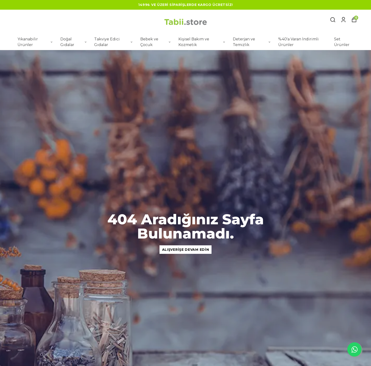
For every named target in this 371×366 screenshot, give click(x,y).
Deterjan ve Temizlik (252, 42)
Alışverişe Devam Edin (185, 249)
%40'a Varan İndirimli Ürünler (298, 42)
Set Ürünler (341, 42)
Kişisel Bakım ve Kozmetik (202, 42)
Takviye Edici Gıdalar (113, 42)
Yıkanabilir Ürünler (35, 42)
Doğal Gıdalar (73, 42)
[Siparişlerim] (343, 20)
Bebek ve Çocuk (155, 42)
